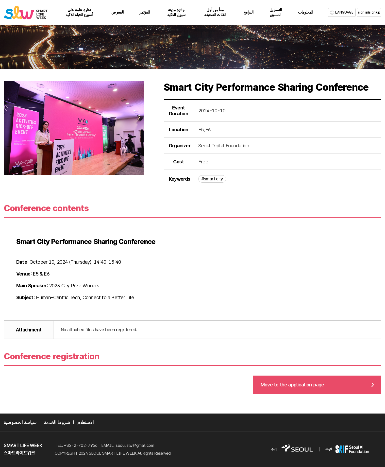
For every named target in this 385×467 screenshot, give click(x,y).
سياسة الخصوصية (20, 422)
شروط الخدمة (57, 422)
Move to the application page (292, 385)
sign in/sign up (369, 12)
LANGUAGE (344, 12)
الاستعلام (85, 422)
